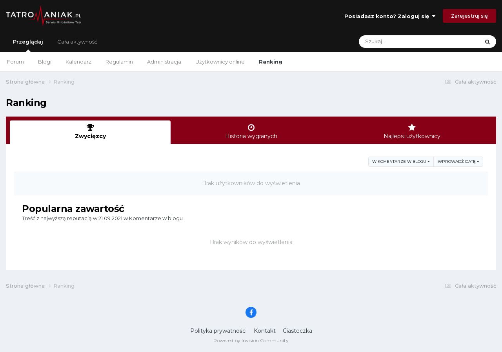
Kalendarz (78, 61)
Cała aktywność (77, 41)
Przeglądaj (28, 45)
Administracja (164, 61)
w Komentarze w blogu (401, 161)
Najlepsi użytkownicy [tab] (411, 132)
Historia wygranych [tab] (251, 132)
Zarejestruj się (469, 16)
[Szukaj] (400, 41)
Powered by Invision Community (251, 340)
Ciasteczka (297, 330)
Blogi (44, 61)
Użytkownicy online (220, 61)
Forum (15, 61)
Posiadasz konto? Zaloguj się (389, 16)
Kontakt (265, 330)
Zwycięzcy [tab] (90, 132)
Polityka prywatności (218, 330)
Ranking (270, 61)
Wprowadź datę (458, 161)
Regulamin (119, 61)
